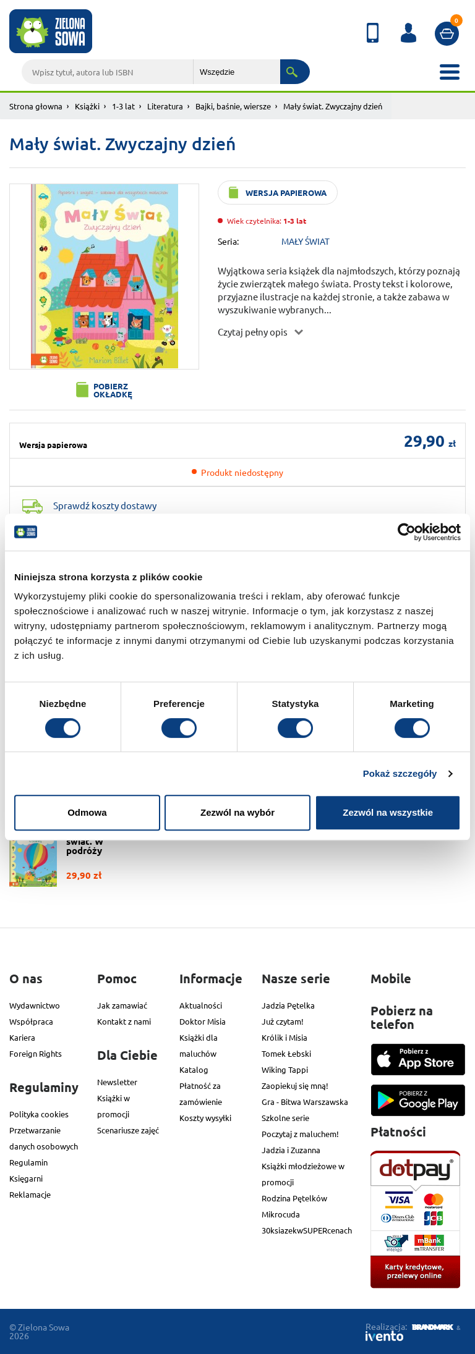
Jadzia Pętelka (288, 1005)
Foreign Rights (35, 1053)
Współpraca (31, 1021)
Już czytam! (283, 1021)
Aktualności (200, 1005)
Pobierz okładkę (112, 390)
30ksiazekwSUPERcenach (307, 1230)
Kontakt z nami (124, 1021)
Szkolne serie (285, 1117)
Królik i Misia (284, 1037)
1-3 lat (123, 106)
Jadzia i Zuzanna (291, 1150)
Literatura (165, 106)
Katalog (193, 1069)
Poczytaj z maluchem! (300, 1133)
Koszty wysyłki (205, 1117)
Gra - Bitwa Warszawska (305, 1101)
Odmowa (86, 812)
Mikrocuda (281, 1214)
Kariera (22, 1037)
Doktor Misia (202, 1021)
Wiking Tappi (285, 1069)
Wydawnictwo (34, 1005)
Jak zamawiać (122, 1005)
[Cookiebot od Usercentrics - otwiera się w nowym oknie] (407, 532)
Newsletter (117, 1082)
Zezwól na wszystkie (388, 812)
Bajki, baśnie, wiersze (233, 106)
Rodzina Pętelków (294, 1198)
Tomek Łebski (286, 1053)
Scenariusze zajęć (128, 1130)
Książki (87, 106)
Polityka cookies (39, 1114)
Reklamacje (30, 1194)
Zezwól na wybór (237, 812)
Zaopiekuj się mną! (295, 1085)
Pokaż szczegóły (400, 773)
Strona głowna (35, 106)
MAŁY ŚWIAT (305, 241)
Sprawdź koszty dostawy (104, 505)
